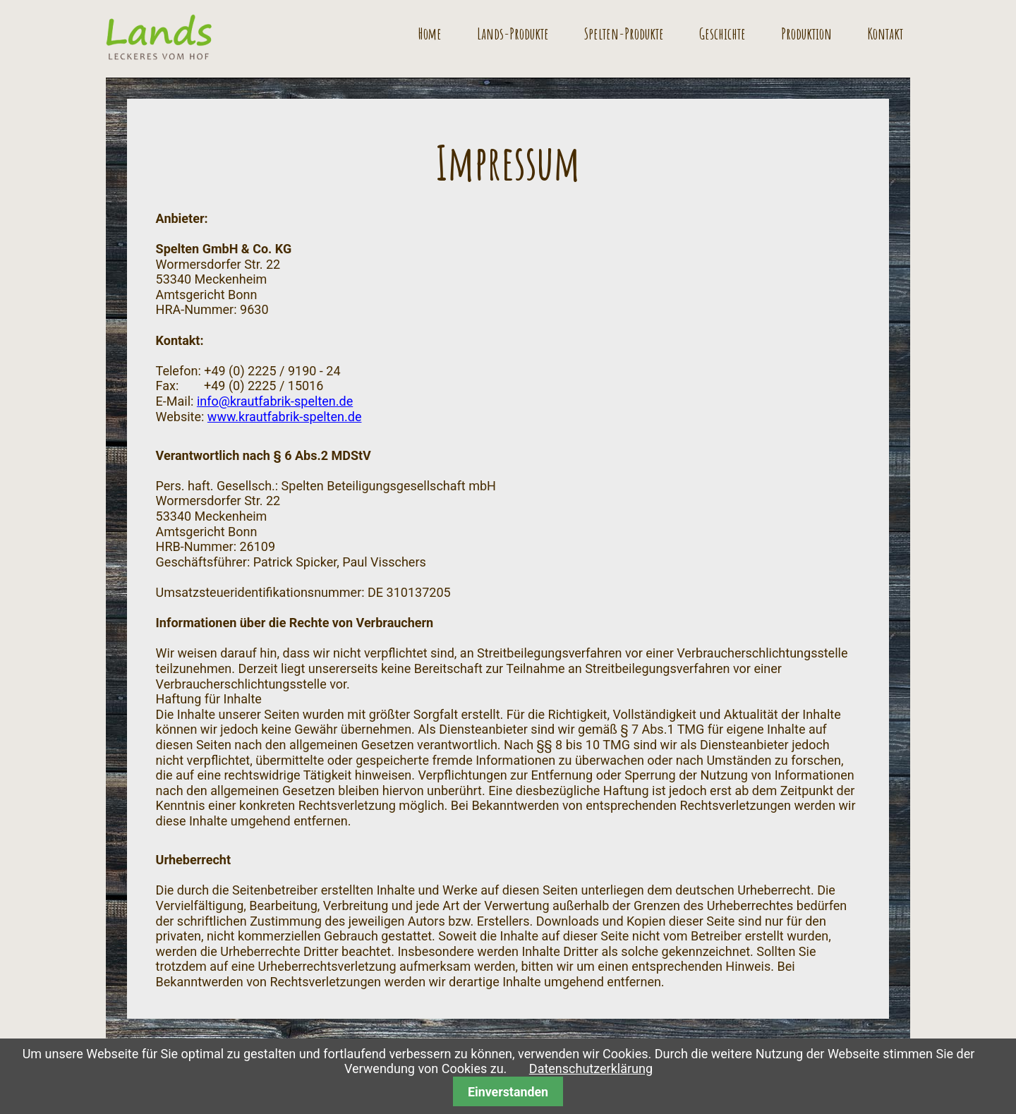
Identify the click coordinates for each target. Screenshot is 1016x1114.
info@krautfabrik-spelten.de (275, 401)
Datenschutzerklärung (591, 1068)
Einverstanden (508, 1091)
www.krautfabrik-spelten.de (284, 416)
